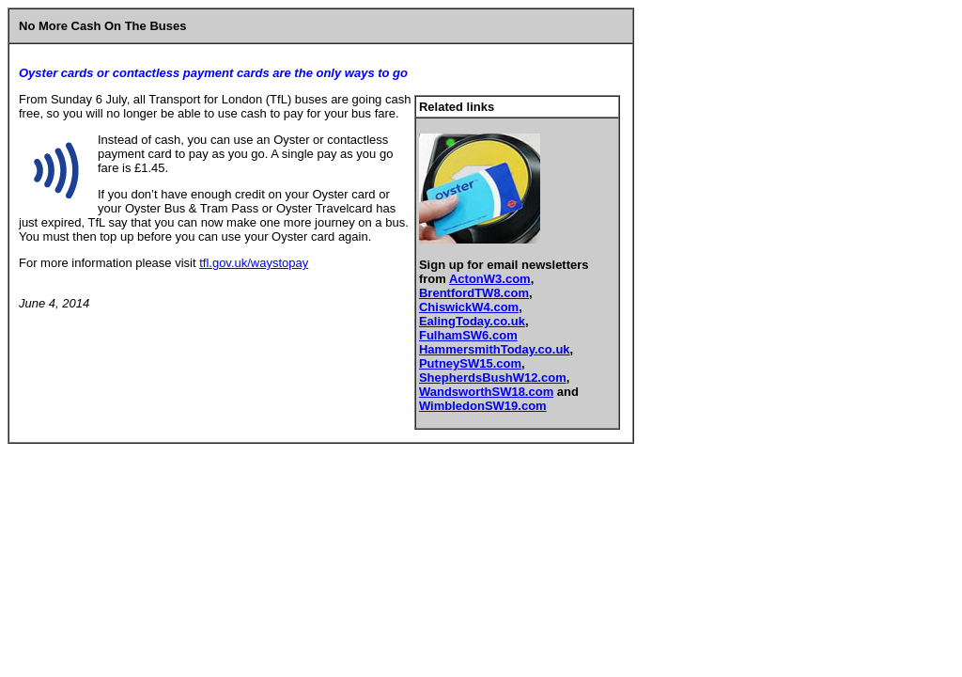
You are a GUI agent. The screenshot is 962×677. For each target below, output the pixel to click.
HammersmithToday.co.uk (494, 349)
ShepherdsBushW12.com (492, 377)
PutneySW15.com (470, 363)
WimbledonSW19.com (483, 406)
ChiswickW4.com (469, 307)
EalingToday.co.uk (472, 321)
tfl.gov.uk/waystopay (253, 263)
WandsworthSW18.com (486, 392)
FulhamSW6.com (468, 335)
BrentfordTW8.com (474, 293)
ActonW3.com (490, 279)
